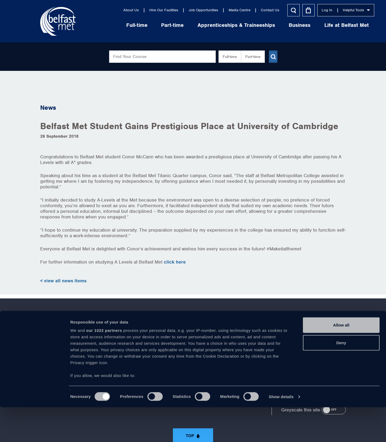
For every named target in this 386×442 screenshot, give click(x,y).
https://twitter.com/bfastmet (171, 339)
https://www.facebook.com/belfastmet (148, 339)
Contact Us (241, 10)
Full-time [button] (228, 56)
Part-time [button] (250, 56)
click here (175, 262)
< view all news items (63, 281)
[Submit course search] (273, 56)
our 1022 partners (104, 365)
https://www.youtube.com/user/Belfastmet (193, 339)
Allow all (341, 360)
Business (271, 25)
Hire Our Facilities (135, 10)
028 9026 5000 (331, 341)
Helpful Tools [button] (328, 10)
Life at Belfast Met (318, 25)
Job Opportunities (175, 10)
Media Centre (211, 10)
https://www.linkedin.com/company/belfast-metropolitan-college (215, 339)
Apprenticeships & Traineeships (208, 25)
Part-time (144, 25)
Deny (341, 377)
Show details (281, 431)
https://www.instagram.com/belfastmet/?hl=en (237, 339)
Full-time (108, 25)
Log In (298, 10)
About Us (102, 10)
